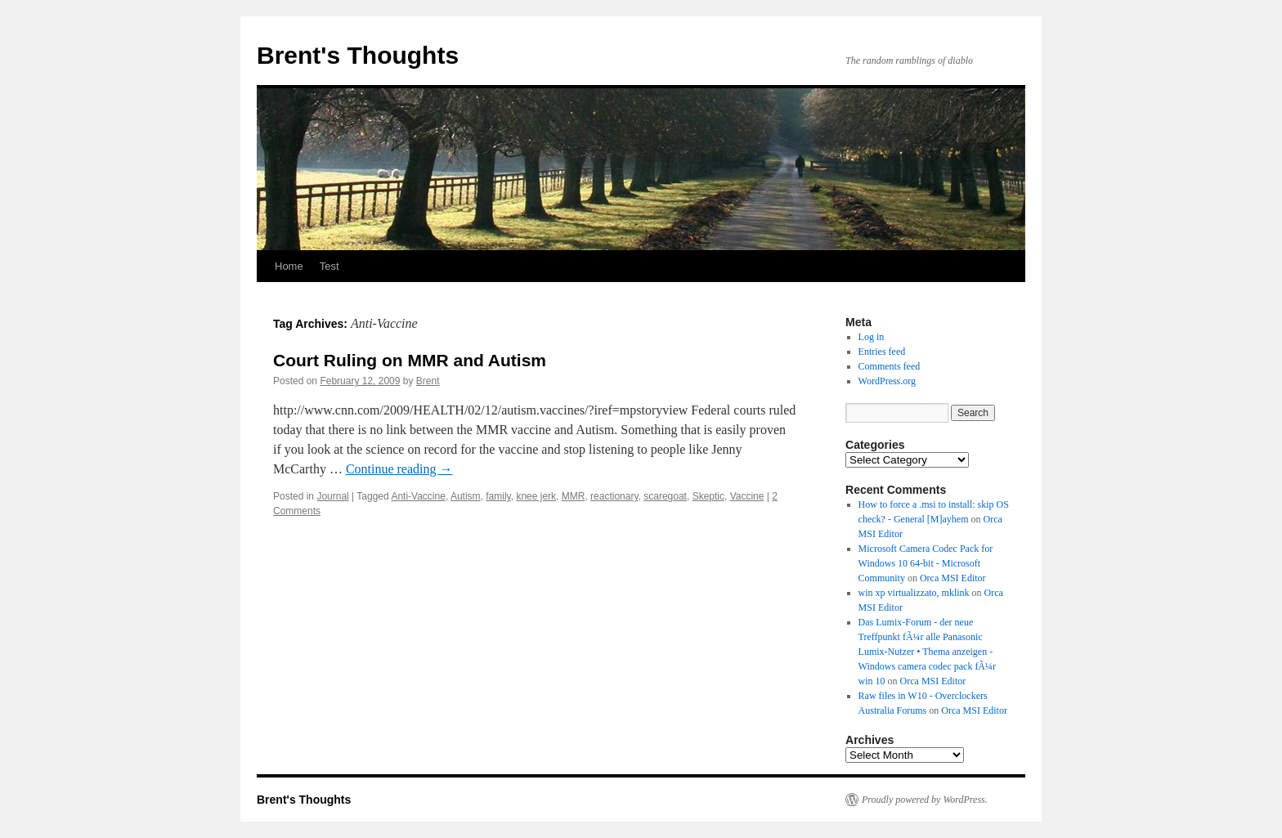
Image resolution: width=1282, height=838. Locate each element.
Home (289, 266)
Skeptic (708, 496)
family (498, 496)
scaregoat (665, 496)
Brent (428, 381)
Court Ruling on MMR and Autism (409, 360)
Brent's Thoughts (358, 55)
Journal (332, 496)
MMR (573, 496)
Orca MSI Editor (953, 578)
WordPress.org (887, 381)
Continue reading (399, 469)
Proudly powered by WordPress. (925, 799)
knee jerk (536, 496)
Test (329, 266)
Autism (465, 496)
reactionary (614, 496)
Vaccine (747, 496)
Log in (871, 337)
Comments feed (889, 366)
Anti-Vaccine (418, 496)
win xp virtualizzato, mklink (914, 592)
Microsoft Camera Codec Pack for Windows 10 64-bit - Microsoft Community (925, 563)
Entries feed (882, 351)
